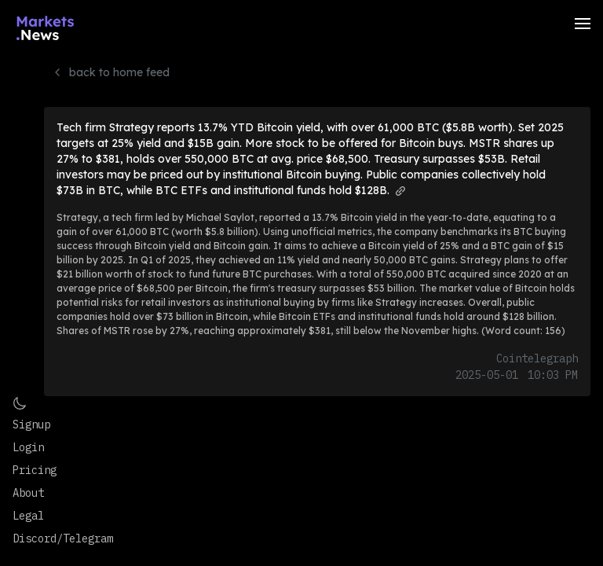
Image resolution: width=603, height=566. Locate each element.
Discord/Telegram (63, 538)
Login (28, 447)
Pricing (35, 470)
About (28, 493)
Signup (31, 424)
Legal (28, 516)
